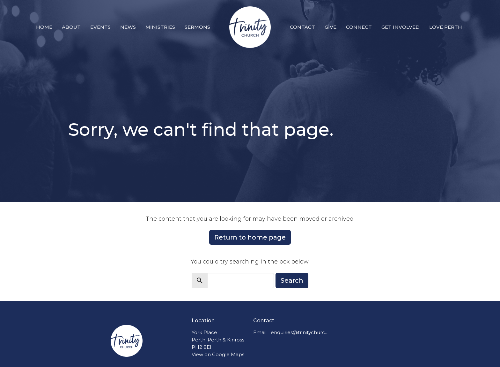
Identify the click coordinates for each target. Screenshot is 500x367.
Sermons (197, 27)
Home (44, 27)
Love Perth (445, 27)
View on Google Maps (218, 354)
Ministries (160, 27)
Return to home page (250, 237)
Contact (302, 27)
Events (100, 27)
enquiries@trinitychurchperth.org (300, 332)
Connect (359, 27)
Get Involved (400, 27)
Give (330, 27)
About (71, 27)
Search (292, 280)
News (128, 27)
